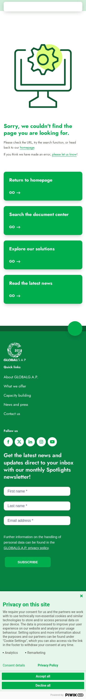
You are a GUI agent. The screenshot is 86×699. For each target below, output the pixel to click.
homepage (27, 147)
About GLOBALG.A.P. (21, 377)
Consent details (14, 665)
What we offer (15, 386)
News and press (16, 404)
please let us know (64, 154)
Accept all (43, 676)
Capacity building (17, 395)
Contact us (12, 413)
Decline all (43, 685)
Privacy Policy (48, 665)
